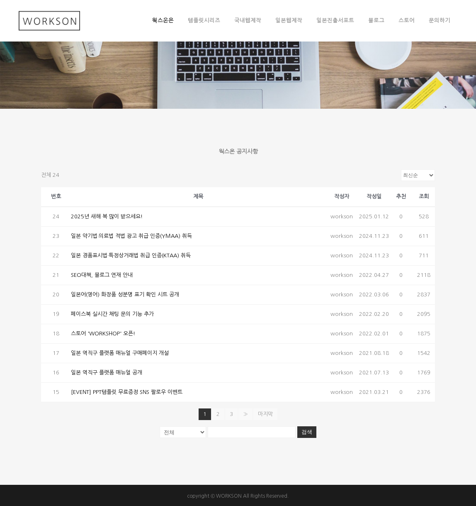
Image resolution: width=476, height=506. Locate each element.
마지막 (265, 414)
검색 (306, 432)
